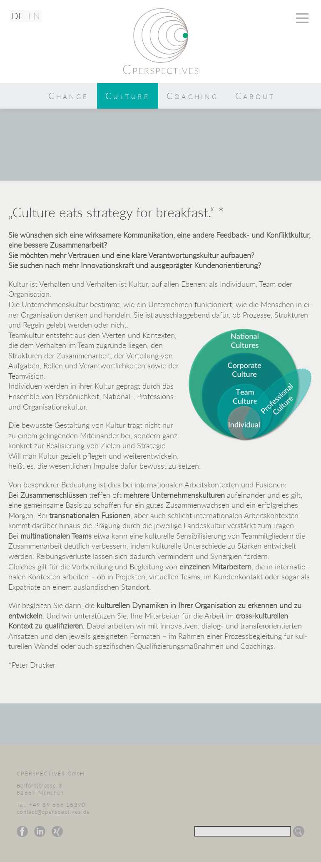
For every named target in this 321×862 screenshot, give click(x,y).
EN (34, 16)
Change (68, 96)
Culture (127, 96)
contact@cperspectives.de (53, 811)
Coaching (193, 96)
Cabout (255, 96)
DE (17, 16)
